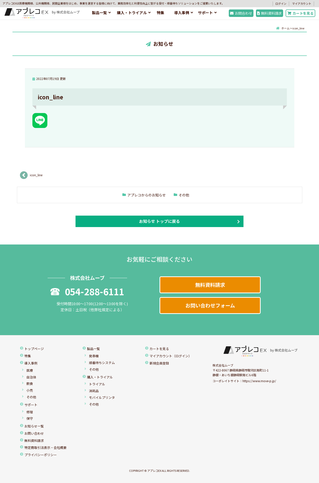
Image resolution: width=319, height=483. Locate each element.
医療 (29, 370)
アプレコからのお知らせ (146, 194)
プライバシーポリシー (40, 454)
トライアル (97, 384)
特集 (160, 12)
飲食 (29, 383)
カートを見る (300, 13)
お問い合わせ (34, 433)
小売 (29, 390)
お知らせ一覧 (34, 426)
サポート (205, 12)
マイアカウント (301, 3)
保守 (29, 418)
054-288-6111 (87, 291)
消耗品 (94, 390)
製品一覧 (99, 12)
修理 (29, 412)
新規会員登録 (159, 363)
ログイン (280, 3)
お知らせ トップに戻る (159, 221)
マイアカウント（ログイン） (171, 356)
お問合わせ (241, 13)
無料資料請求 (269, 13)
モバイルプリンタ (102, 397)
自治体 (31, 377)
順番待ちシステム (102, 362)
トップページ (34, 348)
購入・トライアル (132, 12)
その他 (184, 194)
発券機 (94, 356)
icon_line (36, 175)
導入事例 (181, 12)
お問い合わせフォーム (210, 305)
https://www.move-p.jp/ (259, 381)
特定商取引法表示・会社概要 (45, 447)
